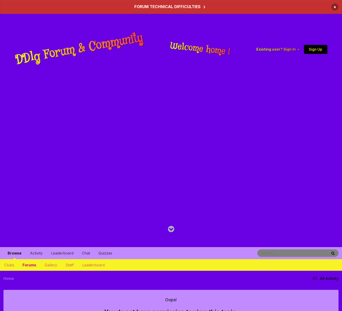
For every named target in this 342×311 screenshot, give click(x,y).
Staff (69, 265)
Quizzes (105, 253)
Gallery (51, 265)
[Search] (279, 253)
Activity (36, 253)
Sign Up (315, 49)
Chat (86, 253)
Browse (15, 255)
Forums (29, 265)
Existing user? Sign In (278, 49)
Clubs (9, 265)
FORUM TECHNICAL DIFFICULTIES (167, 6)
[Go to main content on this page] (171, 229)
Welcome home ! (200, 49)
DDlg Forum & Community (79, 49)
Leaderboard (93, 265)
